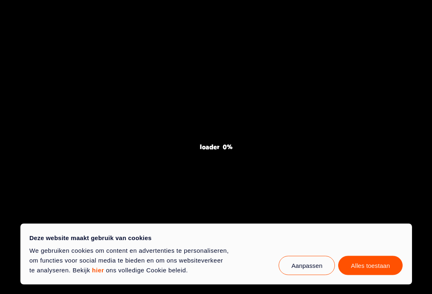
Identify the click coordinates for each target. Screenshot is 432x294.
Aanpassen (306, 265)
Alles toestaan (370, 265)
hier (98, 270)
